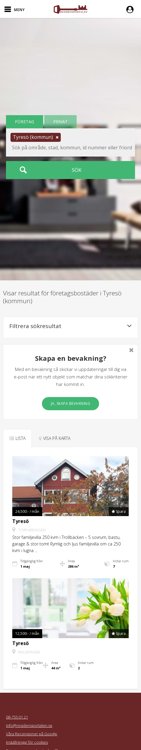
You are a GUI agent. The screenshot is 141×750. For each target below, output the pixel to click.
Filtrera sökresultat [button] (70, 326)
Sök (76, 169)
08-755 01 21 (17, 717)
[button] (131, 9)
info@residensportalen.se (29, 725)
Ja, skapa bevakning (70, 403)
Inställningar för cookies (27, 742)
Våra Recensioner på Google (31, 734)
